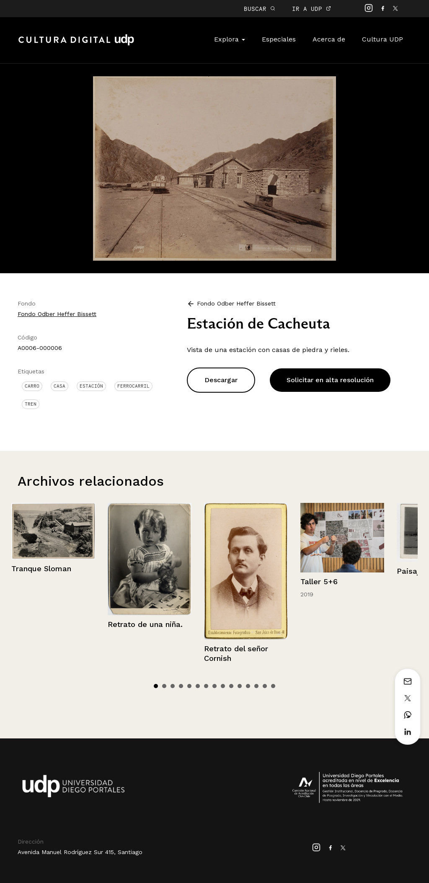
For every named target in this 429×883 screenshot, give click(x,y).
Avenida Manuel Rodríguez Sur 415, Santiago (80, 852)
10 (231, 686)
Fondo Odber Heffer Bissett (57, 314)
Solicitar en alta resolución (330, 380)
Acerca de (329, 39)
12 (248, 686)
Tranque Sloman (41, 568)
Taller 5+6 (319, 581)
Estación (91, 386)
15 (273, 686)
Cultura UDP (382, 39)
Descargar (221, 380)
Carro (32, 386)
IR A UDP (311, 8)
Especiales (279, 39)
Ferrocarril (133, 386)
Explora (229, 39)
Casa (59, 386)
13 (256, 686)
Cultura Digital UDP (76, 44)
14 (265, 686)
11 (240, 686)
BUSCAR (259, 8)
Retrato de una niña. (145, 624)
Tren (30, 404)
